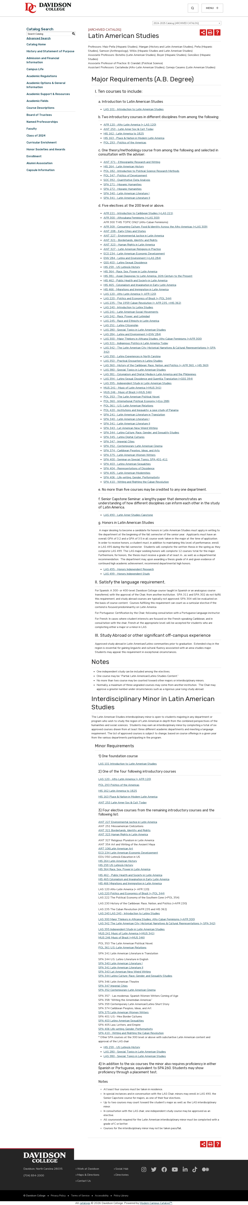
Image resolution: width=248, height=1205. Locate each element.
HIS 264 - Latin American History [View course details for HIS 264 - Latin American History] (124, 166)
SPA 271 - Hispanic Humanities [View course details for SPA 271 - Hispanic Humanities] (123, 184)
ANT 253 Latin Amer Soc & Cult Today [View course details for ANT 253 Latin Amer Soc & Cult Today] (122, 802)
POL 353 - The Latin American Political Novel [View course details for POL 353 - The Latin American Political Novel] (132, 397)
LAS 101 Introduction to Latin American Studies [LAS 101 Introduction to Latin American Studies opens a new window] (127, 764)
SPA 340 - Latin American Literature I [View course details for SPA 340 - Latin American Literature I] (126, 193)
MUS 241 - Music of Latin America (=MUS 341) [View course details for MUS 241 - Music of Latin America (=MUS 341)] (132, 388)
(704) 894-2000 (33, 1175)
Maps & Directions (88, 1175)
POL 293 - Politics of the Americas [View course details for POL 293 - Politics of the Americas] (125, 142)
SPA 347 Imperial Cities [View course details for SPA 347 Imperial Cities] (113, 986)
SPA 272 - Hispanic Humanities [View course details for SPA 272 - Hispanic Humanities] (123, 189)
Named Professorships (42, 121)
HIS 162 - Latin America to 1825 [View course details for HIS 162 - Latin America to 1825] (124, 134)
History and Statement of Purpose (50, 51)
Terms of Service (80, 1195)
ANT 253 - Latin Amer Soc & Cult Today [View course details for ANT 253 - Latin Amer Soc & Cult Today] (128, 129)
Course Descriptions (40, 107)
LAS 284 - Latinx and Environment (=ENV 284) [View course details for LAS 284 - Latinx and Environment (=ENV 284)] (132, 334)
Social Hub (121, 1169)
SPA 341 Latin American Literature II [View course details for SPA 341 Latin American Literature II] (120, 967)
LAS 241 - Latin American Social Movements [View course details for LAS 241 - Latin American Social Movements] (131, 312)
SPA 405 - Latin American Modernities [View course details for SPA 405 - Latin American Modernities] (127, 473)
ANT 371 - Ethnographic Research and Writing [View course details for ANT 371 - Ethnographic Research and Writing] (132, 162)
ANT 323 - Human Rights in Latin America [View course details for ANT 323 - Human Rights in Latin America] (129, 245)
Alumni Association (40, 163)
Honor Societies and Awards (46, 149)
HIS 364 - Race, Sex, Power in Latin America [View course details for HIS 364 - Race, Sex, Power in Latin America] (130, 271)
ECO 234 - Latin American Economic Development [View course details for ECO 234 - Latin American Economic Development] (134, 254)
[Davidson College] (48, 8)
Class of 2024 (36, 135)
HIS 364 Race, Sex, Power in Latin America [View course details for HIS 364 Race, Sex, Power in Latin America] (124, 869)
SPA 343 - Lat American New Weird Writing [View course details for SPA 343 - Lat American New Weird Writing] (131, 428)
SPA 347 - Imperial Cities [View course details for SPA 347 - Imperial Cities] (119, 441)
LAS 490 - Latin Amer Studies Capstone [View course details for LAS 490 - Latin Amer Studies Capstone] (128, 515)
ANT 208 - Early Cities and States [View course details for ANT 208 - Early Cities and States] (125, 231)
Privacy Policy (58, 1195)
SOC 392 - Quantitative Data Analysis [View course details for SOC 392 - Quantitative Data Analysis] (127, 180)
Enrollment (34, 156)
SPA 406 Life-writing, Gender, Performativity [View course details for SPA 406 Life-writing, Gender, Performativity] (125, 1029)
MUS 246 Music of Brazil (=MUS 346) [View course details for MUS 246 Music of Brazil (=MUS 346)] (121, 937)
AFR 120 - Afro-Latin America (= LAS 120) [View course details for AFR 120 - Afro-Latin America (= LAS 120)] (130, 125)
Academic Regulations (42, 76)
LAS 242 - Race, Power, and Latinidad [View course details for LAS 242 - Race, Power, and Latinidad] (127, 316)
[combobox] (186, 23)
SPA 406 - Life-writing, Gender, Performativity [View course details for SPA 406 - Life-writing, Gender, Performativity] (132, 477)
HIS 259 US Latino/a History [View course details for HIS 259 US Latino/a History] (115, 865)
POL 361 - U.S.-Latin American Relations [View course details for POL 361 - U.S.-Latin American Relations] (128, 406)
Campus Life (35, 69)
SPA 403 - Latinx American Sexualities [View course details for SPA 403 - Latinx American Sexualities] (127, 464)
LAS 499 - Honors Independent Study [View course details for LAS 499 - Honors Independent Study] (127, 574)
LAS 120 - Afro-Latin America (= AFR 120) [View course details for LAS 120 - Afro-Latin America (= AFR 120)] (130, 294)
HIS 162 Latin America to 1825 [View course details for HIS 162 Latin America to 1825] (117, 791)
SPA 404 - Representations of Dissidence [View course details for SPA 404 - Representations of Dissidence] (129, 468)
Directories (122, 1175)
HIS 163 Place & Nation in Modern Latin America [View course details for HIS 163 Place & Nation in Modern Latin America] (127, 797)
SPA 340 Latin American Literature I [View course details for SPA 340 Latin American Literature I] (120, 963)
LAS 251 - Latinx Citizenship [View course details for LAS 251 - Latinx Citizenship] (121, 325)
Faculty (32, 128)
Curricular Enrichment (42, 142)
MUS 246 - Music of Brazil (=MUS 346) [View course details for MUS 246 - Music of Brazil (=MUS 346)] (128, 392)
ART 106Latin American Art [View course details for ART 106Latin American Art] (115, 849)
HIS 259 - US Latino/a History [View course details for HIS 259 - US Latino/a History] (122, 267)
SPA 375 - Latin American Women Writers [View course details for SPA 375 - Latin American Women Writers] (130, 455)
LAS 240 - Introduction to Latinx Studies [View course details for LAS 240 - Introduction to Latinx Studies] (128, 307)
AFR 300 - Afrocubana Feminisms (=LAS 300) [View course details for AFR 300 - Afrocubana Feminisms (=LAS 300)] (132, 218)
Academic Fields (37, 101)
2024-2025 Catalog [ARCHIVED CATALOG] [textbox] (176, 23)
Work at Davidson (88, 1169)
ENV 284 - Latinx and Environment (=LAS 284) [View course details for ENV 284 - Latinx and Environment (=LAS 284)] (132, 258)
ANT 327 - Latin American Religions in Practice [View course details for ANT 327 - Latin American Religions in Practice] (132, 249)
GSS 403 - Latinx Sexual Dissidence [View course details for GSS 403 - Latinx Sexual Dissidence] (125, 262)
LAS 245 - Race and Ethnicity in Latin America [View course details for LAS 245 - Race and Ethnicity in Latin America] (131, 321)
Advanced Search (39, 38)
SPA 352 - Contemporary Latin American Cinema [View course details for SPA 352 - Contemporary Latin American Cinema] (133, 446)
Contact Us (84, 1181)
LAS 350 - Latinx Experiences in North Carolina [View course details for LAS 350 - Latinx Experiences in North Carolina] (132, 356)
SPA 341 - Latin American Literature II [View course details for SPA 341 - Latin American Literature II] (127, 198)
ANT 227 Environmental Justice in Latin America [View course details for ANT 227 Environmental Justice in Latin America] (127, 822)
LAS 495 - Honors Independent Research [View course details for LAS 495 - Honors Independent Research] (129, 569)
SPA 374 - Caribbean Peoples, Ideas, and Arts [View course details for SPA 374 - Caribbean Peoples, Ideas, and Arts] (132, 450)
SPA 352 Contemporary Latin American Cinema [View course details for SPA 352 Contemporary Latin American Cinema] (127, 990)
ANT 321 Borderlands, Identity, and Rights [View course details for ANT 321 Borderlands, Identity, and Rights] (124, 830)
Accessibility (101, 1195)
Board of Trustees (39, 115)
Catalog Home (36, 44)
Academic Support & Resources (48, 94)
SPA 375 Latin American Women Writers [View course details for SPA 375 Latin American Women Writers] (123, 1012)
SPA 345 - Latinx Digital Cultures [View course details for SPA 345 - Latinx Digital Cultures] (124, 437)
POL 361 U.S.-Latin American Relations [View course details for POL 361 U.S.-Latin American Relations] (122, 947)
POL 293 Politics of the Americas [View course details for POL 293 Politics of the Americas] (118, 785)
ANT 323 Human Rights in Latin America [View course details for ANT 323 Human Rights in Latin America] (123, 834)
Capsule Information (41, 170)
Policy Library (121, 1195)
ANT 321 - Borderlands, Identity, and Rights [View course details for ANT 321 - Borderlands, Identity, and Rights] (130, 240)
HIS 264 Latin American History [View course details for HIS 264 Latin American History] (117, 861)
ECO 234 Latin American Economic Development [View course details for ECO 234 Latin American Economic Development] (128, 853)
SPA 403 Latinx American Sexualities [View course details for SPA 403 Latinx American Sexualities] (121, 1021)
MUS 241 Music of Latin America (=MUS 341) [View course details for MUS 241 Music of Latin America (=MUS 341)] (126, 933)
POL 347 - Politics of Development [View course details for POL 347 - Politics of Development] (125, 175)
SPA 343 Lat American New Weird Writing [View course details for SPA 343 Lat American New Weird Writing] (124, 972)
